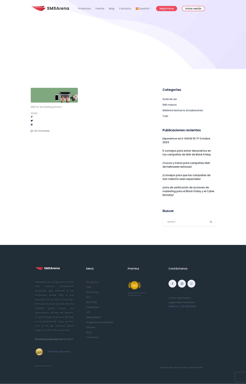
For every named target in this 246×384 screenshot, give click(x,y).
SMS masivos (170, 104)
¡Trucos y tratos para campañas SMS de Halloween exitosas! (186, 165)
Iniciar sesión (193, 8)
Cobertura (92, 307)
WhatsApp (92, 292)
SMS (88, 287)
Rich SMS (91, 302)
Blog (111, 8)
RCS (88, 297)
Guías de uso (170, 99)
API (88, 312)
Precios (100, 8)
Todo (165, 116)
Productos (84, 8)
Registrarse (167, 8)
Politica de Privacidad (192, 367)
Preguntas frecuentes (99, 322)
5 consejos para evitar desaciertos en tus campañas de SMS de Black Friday (187, 152)
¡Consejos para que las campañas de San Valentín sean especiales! (186, 177)
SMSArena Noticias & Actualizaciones (183, 110)
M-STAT (68, 339)
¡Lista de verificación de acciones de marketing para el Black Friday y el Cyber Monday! (188, 191)
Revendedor (93, 317)
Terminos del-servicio (170, 367)
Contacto (125, 8)
